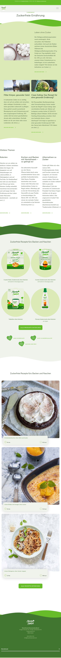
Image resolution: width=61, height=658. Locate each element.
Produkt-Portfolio (25, 1)
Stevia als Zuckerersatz (41, 1)
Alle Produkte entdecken (30, 328)
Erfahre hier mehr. (39, 72)
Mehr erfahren (4, 213)
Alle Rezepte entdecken (30, 586)
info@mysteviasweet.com (30, 638)
